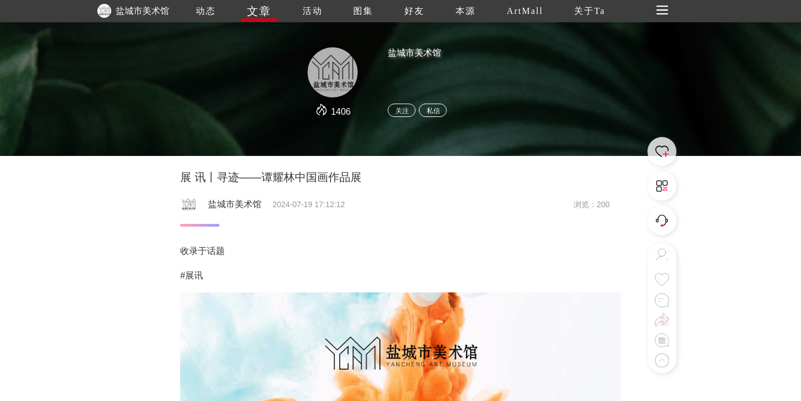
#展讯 (191, 275)
